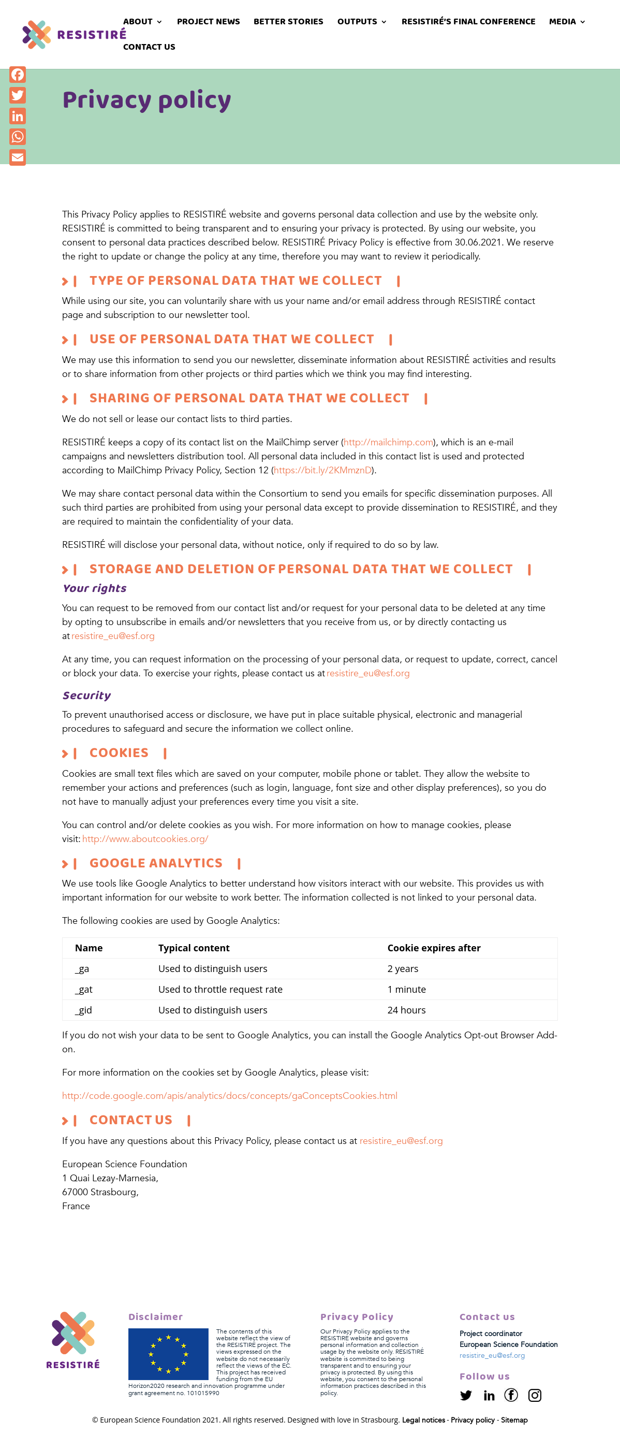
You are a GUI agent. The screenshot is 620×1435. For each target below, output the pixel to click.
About (138, 23)
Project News (208, 23)
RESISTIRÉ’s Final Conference (469, 23)
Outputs (357, 23)
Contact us (149, 49)
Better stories (288, 23)
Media (562, 23)
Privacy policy (473, 1420)
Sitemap (514, 1420)
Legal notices (423, 1420)
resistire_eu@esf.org (113, 636)
